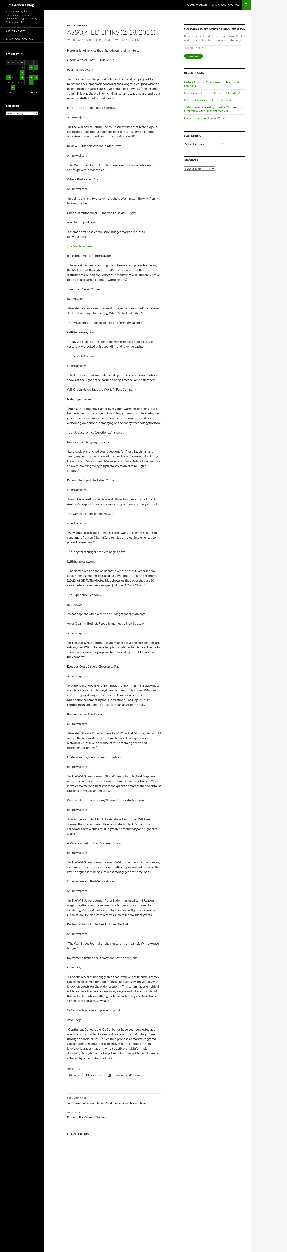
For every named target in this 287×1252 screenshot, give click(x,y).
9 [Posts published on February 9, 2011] (22, 72)
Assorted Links (77, 25)
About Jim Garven (197, 4)
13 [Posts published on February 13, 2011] (8, 77)
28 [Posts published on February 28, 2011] (13, 87)
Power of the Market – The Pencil (114, 1114)
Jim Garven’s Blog (20, 5)
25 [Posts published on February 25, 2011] (31, 82)
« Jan (9, 92)
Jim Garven (105, 39)
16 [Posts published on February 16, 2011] (22, 77)
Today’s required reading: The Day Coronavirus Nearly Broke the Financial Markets (213, 108)
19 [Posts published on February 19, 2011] (35, 77)
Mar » (34, 92)
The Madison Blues (80, 246)
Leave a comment (129, 39)
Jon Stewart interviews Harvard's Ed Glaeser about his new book (114, 1100)
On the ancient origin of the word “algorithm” (212, 93)
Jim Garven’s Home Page (225, 4)
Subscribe (193, 56)
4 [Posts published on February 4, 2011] (31, 67)
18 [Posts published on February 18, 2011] (31, 77)
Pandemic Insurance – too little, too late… (209, 100)
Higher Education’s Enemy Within (205, 118)
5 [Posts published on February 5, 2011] (36, 67)
